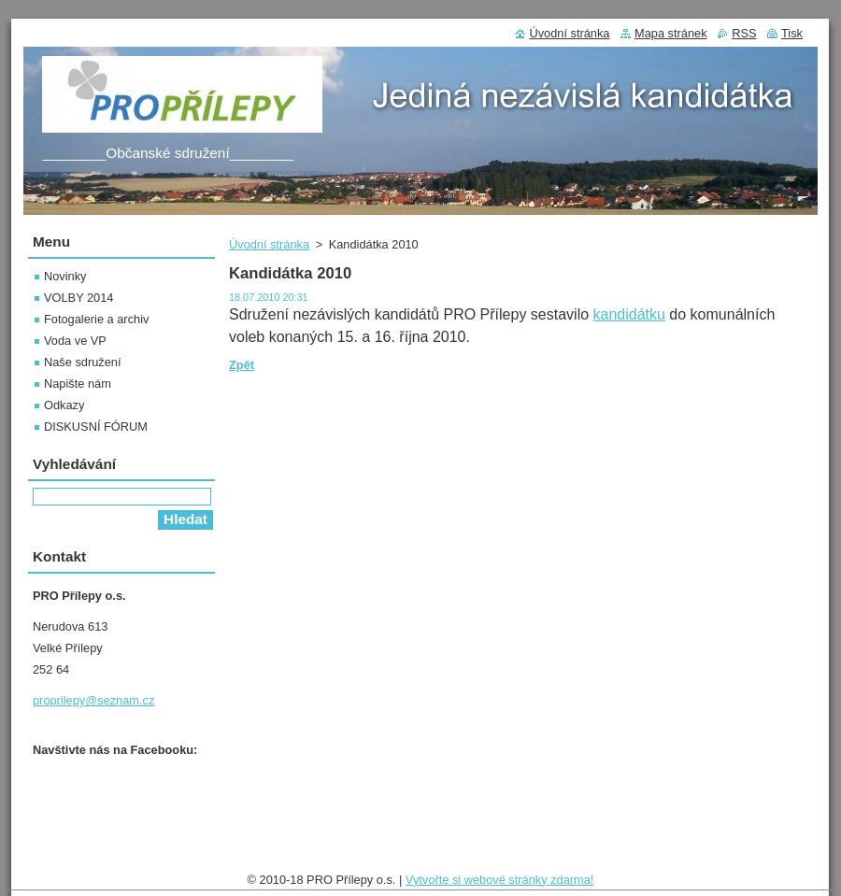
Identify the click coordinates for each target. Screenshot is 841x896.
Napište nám (77, 384)
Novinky (65, 276)
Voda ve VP (75, 341)
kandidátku (629, 314)
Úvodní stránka (269, 244)
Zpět (241, 365)
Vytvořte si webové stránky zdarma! (500, 880)
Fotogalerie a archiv (96, 319)
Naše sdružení (82, 362)
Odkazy (64, 405)
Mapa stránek (670, 33)
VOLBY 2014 (78, 298)
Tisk (792, 33)
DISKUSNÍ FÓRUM (96, 427)
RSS (744, 33)
